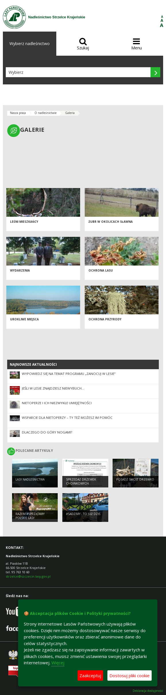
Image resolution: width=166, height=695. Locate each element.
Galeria (70, 113)
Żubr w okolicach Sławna (110, 222)
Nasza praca (18, 113)
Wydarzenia (20, 270)
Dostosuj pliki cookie (129, 675)
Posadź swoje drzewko (135, 479)
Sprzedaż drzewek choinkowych (81, 481)
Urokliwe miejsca (24, 319)
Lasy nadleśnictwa (30, 479)
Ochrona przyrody (104, 319)
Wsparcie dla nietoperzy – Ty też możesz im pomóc (67, 417)
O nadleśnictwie (45, 113)
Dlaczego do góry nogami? (47, 432)
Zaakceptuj (90, 675)
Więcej (57, 662)
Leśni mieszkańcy (24, 222)
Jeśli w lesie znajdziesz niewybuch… (53, 388)
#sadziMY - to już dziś (83, 514)
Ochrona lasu (100, 270)
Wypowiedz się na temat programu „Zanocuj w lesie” (68, 373)
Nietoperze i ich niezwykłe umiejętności (57, 403)
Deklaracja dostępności (148, 690)
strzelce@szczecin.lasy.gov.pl (28, 576)
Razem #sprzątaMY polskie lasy (30, 516)
